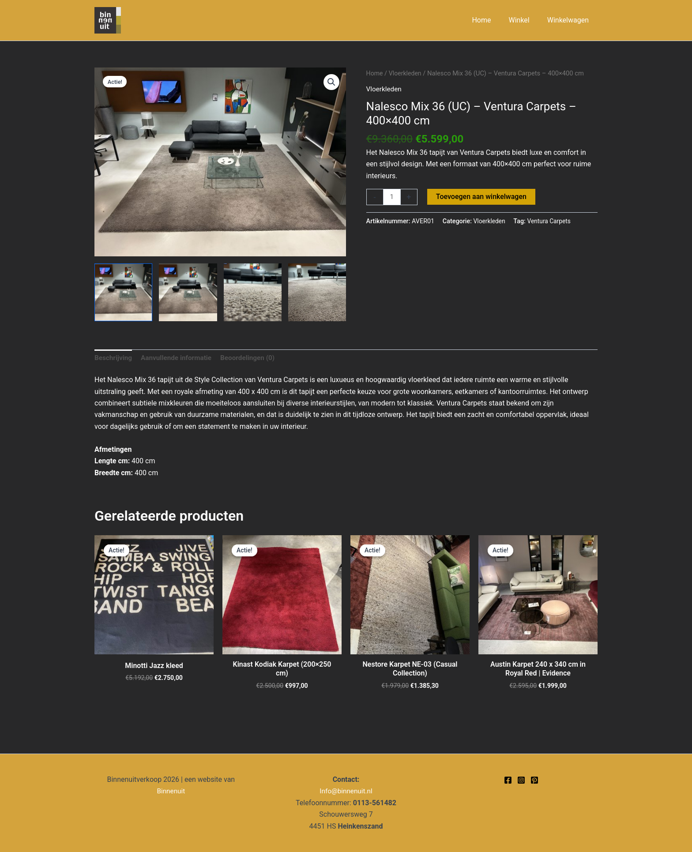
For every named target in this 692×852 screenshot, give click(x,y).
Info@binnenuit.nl (345, 791)
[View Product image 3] (253, 292)
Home (375, 73)
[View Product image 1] (123, 292)
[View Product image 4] (317, 292)
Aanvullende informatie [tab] (180, 358)
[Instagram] (521, 780)
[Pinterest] (534, 780)
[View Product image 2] (188, 292)
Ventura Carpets (551, 221)
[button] (331, 82)
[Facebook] (508, 780)
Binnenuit (171, 791)
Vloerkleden (407, 73)
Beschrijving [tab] (114, 358)
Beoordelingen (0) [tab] (254, 358)
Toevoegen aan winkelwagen (482, 196)
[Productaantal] (392, 197)
